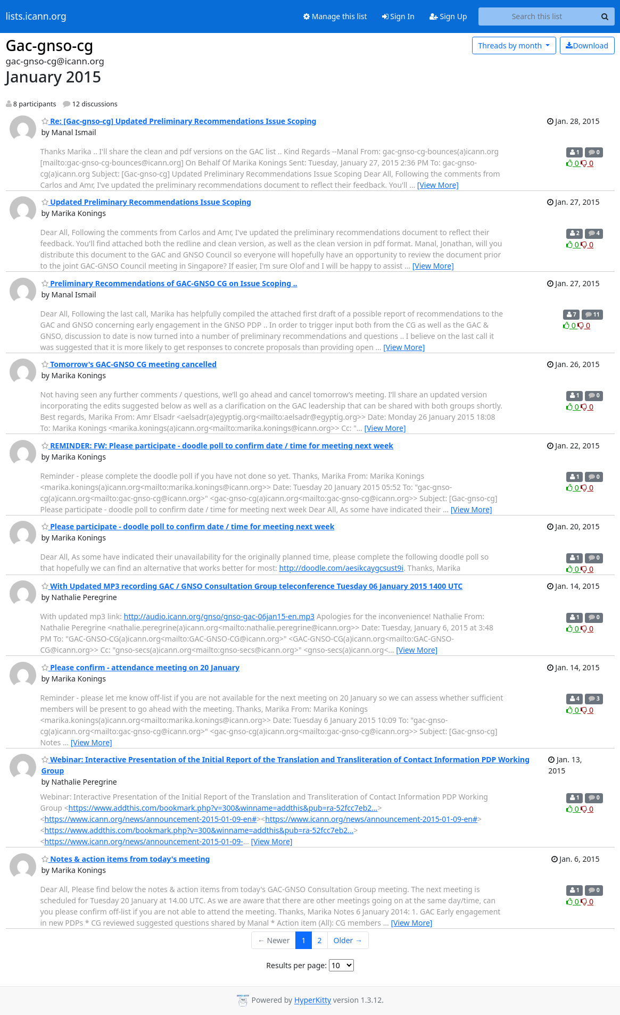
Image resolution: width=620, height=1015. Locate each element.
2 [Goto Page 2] (320, 940)
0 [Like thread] (573, 163)
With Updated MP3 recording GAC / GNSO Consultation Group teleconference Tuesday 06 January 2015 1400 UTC (252, 586)
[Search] (605, 16)
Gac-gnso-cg (50, 45)
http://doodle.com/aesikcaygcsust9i (341, 568)
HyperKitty (312, 1000)
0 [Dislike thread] (587, 163)
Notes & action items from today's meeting (126, 859)
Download (587, 45)
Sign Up (448, 16)
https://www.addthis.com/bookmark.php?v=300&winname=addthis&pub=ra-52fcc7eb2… (223, 808)
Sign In (398, 16)
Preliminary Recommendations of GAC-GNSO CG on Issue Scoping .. (169, 283)
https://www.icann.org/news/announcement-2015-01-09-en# (151, 819)
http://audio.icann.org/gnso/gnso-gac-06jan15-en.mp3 (219, 616)
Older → (348, 940)
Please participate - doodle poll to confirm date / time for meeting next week (188, 526)
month (510, 45)
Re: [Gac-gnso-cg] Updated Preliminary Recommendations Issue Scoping (179, 121)
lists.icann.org (36, 16)
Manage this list (335, 16)
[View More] (438, 185)
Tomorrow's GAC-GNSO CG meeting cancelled (129, 364)
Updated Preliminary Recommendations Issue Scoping (146, 202)
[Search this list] (537, 16)
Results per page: (296, 965)
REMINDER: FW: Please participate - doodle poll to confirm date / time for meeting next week (218, 445)
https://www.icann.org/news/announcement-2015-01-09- (144, 841)
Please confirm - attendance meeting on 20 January (140, 667)
